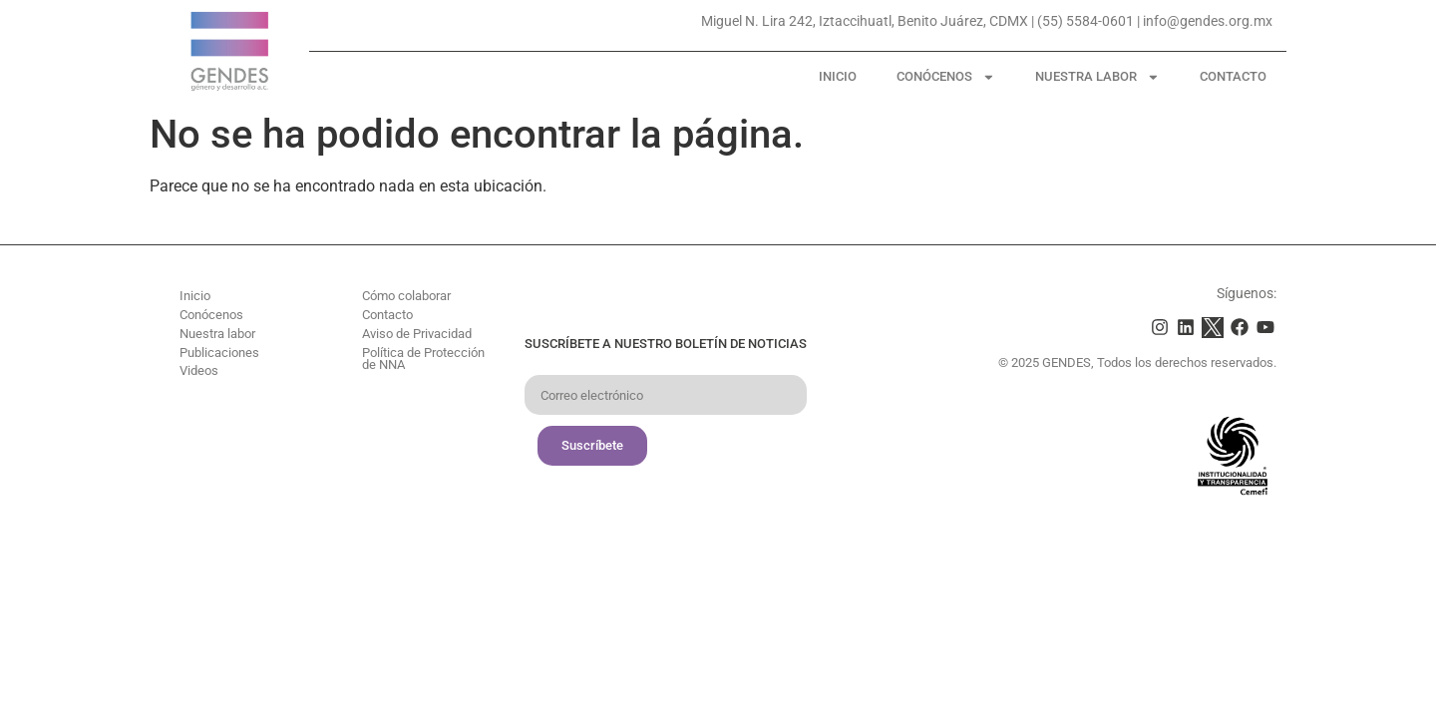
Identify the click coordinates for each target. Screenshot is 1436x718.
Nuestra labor (1097, 77)
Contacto (1233, 76)
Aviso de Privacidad (417, 333)
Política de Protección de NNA (423, 359)
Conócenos (946, 77)
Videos (199, 370)
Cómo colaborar (406, 295)
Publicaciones (219, 352)
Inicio (838, 76)
